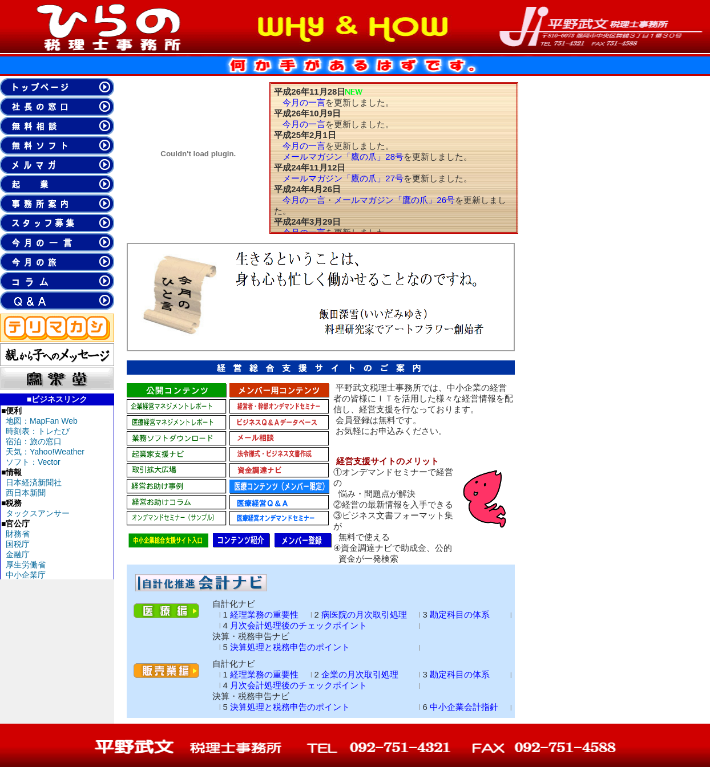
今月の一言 (304, 102)
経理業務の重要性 (264, 614)
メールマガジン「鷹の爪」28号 (343, 156)
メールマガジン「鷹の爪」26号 (394, 200)
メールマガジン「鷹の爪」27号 (343, 178)
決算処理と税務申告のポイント (290, 647)
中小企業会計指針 (464, 707)
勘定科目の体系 (460, 614)
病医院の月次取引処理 (364, 614)
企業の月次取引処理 (359, 674)
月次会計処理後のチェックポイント (298, 625)
